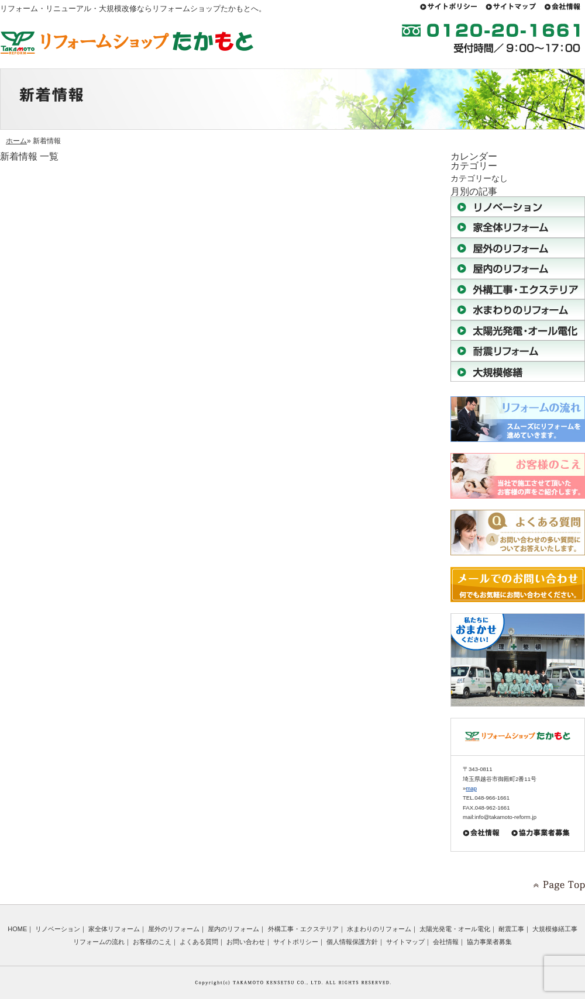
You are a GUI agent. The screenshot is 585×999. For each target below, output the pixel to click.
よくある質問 (199, 941)
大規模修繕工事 (554, 928)
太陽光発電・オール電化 (454, 928)
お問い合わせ (245, 941)
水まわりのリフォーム (379, 928)
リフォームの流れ (99, 941)
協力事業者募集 (489, 941)
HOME (17, 928)
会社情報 (446, 941)
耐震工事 (511, 928)
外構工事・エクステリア (303, 928)
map (471, 788)
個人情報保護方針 (352, 941)
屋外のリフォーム (173, 928)
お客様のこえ (152, 941)
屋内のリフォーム (233, 928)
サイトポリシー (295, 941)
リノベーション (57, 928)
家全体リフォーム (114, 928)
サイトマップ (405, 941)
